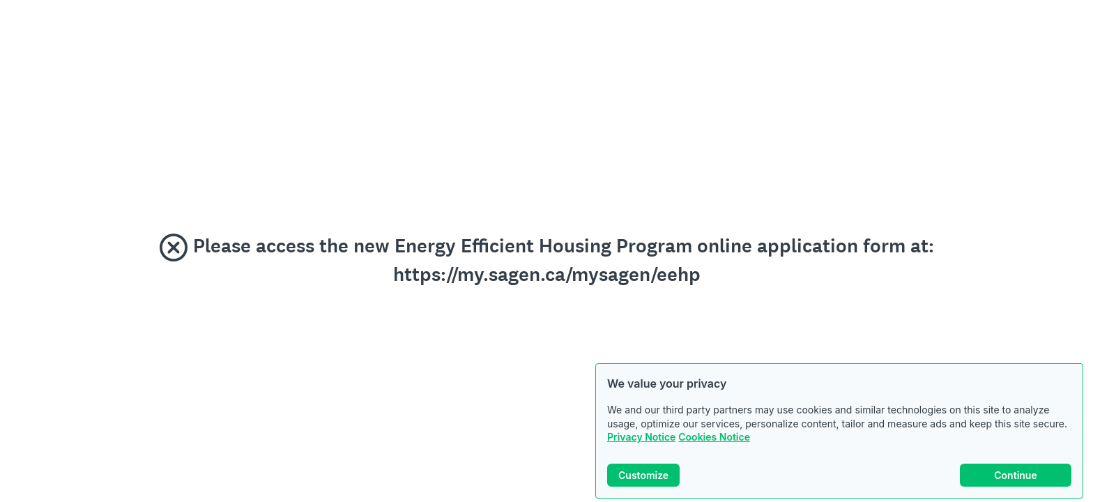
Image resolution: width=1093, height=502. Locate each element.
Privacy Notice (641, 437)
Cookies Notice (714, 437)
